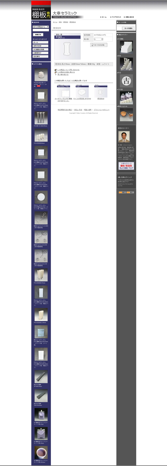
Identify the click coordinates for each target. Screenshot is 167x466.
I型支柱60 (100, 99)
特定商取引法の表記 (65, 110)
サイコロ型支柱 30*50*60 (82, 99)
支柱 (60, 22)
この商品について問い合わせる (68, 70)
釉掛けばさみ (126, 113)
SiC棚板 (126, 46)
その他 (126, 97)
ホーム (55, 22)
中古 (126, 80)
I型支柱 (65, 22)
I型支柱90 (73, 22)
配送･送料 (87, 110)
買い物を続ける (63, 74)
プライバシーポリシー (101, 110)
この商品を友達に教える (66, 72)
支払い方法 (78, 110)
